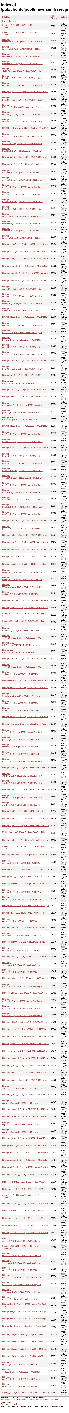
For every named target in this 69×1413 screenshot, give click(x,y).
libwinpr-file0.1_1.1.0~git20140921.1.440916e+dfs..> (25, 252)
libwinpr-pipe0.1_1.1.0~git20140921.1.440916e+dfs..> (22, 142)
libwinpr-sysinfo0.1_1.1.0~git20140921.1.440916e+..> (22, 593)
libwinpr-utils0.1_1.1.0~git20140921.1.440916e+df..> (25, 1145)
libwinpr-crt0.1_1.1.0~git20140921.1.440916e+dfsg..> (25, 869)
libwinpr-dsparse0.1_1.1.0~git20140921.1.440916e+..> (22, 171)
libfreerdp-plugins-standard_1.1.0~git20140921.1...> (24, 1334)
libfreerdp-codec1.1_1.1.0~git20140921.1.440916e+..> (21, 1240)
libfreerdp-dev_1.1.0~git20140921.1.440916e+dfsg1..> (21, 1276)
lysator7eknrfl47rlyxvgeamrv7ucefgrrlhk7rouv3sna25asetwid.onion (29, 1400)
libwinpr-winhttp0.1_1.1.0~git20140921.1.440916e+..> (22, 302)
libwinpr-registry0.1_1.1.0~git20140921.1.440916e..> (25, 680)
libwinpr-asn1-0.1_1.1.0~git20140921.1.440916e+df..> (19, 382)
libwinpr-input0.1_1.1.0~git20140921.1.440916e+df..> (25, 767)
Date (63, 17)
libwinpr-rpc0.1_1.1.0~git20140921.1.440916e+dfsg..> (22, 985)
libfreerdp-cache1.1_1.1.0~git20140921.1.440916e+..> (21, 898)
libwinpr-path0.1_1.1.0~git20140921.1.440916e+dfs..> (22, 731)
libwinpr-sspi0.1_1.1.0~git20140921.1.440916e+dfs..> (22, 1087)
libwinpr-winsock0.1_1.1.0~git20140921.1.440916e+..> (22, 55)
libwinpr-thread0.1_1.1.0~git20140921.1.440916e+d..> (22, 586)
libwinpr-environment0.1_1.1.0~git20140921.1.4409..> (22, 404)
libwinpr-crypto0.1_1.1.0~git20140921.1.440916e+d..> (22, 70)
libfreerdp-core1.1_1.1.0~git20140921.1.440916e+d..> (21, 1363)
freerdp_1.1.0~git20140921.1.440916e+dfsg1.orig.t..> (25, 1393)
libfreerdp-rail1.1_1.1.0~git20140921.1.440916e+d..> (25, 535)
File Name (7, 17)
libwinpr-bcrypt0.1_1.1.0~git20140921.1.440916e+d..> (22, 193)
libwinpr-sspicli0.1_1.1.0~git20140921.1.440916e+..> (25, 92)
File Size (53, 17)
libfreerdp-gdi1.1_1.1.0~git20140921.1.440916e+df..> (25, 1066)
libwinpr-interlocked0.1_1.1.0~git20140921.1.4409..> (25, 360)
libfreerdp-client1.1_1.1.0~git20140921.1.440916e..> (25, 1174)
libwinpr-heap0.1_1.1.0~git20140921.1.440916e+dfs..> (22, 77)
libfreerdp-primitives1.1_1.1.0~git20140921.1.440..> (24, 855)
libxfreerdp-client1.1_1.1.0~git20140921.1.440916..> (25, 1182)
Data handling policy (10, 1404)
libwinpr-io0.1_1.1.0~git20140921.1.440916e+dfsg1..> (22, 106)
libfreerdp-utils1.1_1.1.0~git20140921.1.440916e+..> (25, 956)
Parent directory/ (9, 21)
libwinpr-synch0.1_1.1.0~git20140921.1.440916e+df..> (22, 775)
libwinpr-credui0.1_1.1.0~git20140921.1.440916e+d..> (22, 113)
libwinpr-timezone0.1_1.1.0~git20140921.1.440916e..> (22, 41)
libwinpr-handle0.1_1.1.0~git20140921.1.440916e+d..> (22, 150)
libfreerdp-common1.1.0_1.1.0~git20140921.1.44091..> (21, 862)
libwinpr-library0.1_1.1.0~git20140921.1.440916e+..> (25, 244)
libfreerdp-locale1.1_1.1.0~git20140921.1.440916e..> (25, 1058)
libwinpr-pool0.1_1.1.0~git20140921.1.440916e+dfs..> (22, 339)
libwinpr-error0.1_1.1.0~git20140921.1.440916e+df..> (25, 157)
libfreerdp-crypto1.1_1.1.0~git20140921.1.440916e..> (25, 1029)
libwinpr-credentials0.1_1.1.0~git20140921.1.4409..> (25, 273)
